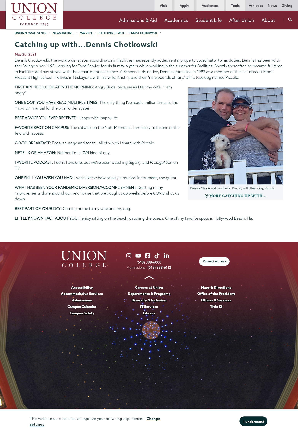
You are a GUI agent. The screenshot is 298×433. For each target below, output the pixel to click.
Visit (163, 5)
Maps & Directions (216, 287)
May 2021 (86, 33)
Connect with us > (215, 261)
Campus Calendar (81, 306)
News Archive (63, 33)
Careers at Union (149, 287)
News (272, 5)
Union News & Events (30, 33)
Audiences (210, 5)
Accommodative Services (82, 293)
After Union (241, 20)
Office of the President (216, 293)
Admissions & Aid (138, 20)
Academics (176, 20)
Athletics (256, 5)
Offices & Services (216, 300)
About (268, 20)
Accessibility (82, 287)
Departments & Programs (149, 293)
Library (149, 313)
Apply (184, 5)
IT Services (149, 306)
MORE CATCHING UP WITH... (238, 196)
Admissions (82, 300)
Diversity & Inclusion (149, 300)
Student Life (209, 20)
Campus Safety (82, 313)
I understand (253, 421)
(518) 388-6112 (159, 267)
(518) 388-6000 (149, 262)
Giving (287, 5)
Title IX (216, 306)
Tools (235, 5)
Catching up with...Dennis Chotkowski (128, 33)
